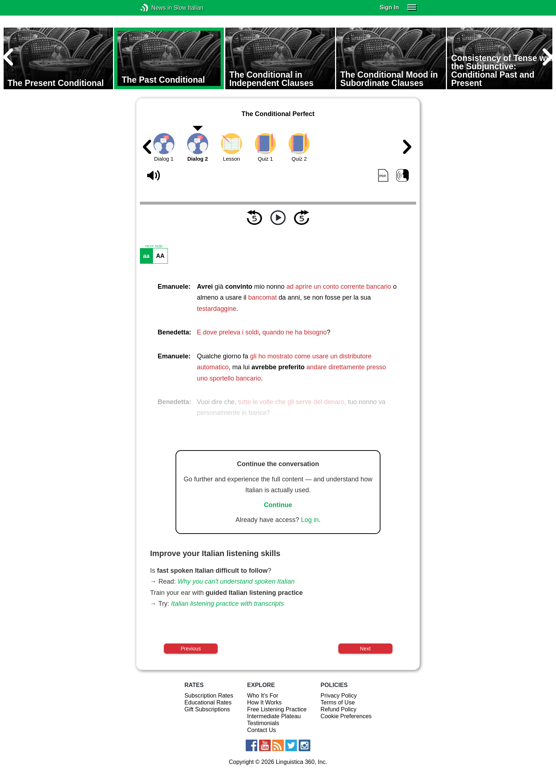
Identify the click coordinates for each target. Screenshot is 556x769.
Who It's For (262, 695)
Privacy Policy (339, 695)
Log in (310, 519)
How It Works (264, 702)
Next (365, 648)
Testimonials (263, 723)
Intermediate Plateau (274, 716)
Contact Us (261, 730)
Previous (191, 648)
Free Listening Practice (277, 709)
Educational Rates (207, 702)
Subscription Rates (208, 695)
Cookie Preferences (346, 716)
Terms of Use (338, 702)
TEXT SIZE (153, 246)
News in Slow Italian (155, 8)
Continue (278, 505)
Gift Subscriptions (207, 709)
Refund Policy (338, 709)
